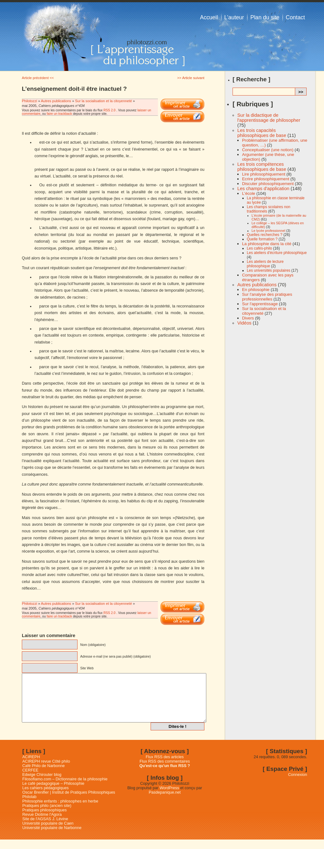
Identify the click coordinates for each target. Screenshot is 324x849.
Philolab (29, 806)
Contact (295, 17)
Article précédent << (38, 78)
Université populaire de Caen (48, 833)
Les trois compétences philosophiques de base (261, 167)
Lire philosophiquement (263, 174)
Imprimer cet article (182, 104)
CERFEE (30, 780)
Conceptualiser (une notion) (267, 149)
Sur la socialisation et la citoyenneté (103, 101)
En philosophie (256, 289)
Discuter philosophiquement (268, 183)
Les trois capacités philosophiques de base (261, 133)
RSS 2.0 (109, 110)
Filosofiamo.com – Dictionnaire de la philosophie (65, 788)
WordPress (169, 797)
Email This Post (182, 116)
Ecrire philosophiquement (265, 179)
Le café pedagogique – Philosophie (53, 793)
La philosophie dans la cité (266, 243)
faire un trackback (59, 113)
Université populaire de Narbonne (52, 837)
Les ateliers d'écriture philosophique (277, 253)
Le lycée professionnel (268, 230)
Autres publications (56, 101)
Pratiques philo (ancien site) (47, 815)
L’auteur (234, 17)
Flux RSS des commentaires (165, 771)
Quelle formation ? (262, 239)
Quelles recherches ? (264, 234)
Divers (248, 318)
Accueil (209, 17)
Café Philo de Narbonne (43, 775)
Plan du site (264, 17)
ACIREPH (31, 766)
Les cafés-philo (259, 248)
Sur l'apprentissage (260, 303)
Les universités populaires (268, 270)
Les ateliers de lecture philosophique (265, 263)
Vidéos (244, 322)
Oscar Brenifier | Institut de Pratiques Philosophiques (68, 802)
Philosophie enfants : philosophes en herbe (60, 811)
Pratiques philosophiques (44, 819)
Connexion (297, 784)
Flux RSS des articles (165, 766)
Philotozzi (30, 101)
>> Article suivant (190, 78)
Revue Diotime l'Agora (42, 824)
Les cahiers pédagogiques (45, 797)
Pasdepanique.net (165, 802)
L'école (248, 193)
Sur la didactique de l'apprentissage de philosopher (268, 118)
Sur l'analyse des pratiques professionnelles (267, 296)
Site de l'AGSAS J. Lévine (45, 828)
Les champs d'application (263, 188)
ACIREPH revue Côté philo (46, 771)
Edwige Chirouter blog (41, 784)
